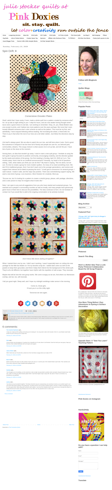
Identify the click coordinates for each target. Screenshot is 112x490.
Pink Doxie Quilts (76, 35)
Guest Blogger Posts (8, 41)
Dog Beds (5, 38)
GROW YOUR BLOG (92, 166)
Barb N (8, 359)
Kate (7, 340)
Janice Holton (10, 350)
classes (12, 313)
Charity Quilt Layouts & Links (101, 38)
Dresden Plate (18, 313)
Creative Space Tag (32, 38)
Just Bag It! (86, 35)
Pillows (105, 35)
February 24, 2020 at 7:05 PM (13, 390)
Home (4, 35)
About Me (26, 35)
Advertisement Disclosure (84, 394)
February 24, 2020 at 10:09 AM (13, 365)
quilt (28, 313)
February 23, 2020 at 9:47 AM (13, 335)
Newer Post (5, 424)
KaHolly (8, 370)
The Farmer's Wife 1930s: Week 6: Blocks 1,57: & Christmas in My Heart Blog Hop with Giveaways (97, 112)
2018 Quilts (52, 35)
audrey (8, 382)
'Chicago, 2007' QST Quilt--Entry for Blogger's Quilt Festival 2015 (95, 184)
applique (8, 313)
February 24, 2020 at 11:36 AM (13, 377)
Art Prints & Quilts (63, 35)
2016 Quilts (34, 35)
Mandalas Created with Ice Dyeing (95, 192)
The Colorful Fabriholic (12, 330)
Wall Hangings (96, 35)
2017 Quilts (43, 35)
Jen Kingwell (24, 313)
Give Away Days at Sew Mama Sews (96, 121)
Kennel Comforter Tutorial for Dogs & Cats (97, 148)
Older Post (71, 424)
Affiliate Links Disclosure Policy (56, 38)
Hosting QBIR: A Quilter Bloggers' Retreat (97, 175)
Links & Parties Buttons (17, 38)
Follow (80, 83)
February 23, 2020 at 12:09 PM (13, 346)
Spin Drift (31, 313)
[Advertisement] (38, 409)
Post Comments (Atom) (14, 427)
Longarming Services (15, 35)
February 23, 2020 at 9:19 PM (13, 355)
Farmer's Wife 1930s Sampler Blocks (27, 41)
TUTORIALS (71, 38)
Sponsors (43, 38)
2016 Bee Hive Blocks (84, 38)
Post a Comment (9, 393)
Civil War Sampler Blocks (47, 41)
